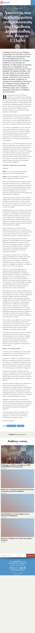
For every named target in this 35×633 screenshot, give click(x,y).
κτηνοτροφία (21, 425)
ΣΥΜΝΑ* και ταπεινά (17, 434)
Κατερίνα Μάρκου (12, 425)
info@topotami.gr (19, 622)
